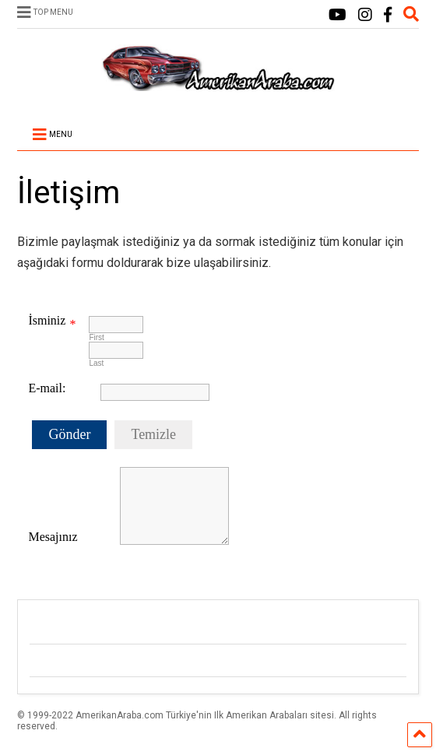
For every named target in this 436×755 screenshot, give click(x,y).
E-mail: (46, 388)
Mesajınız (52, 536)
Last (96, 363)
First (96, 337)
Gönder (69, 434)
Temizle (153, 434)
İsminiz (46, 320)
